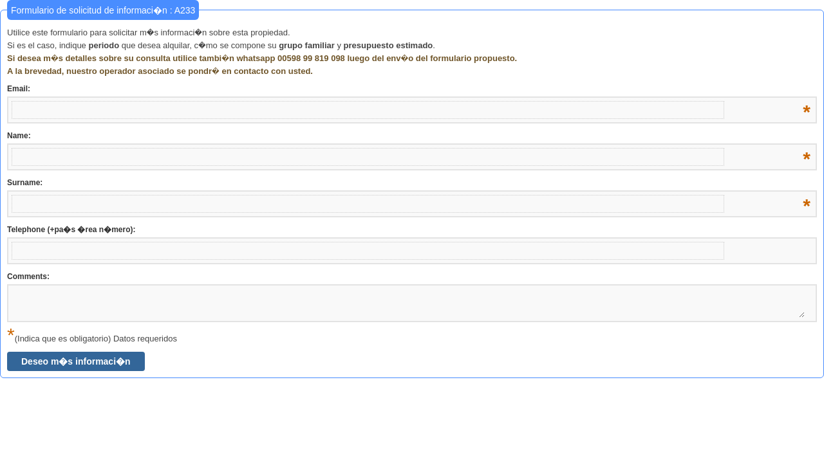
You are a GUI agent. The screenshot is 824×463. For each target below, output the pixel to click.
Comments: (28, 276)
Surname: (408, 183)
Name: (408, 136)
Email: (408, 89)
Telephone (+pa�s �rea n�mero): (71, 229)
